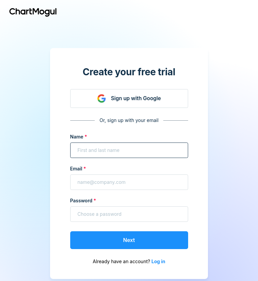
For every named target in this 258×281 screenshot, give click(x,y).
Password (81, 200)
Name (77, 136)
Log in (158, 261)
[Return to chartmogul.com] (32, 12)
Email (76, 168)
